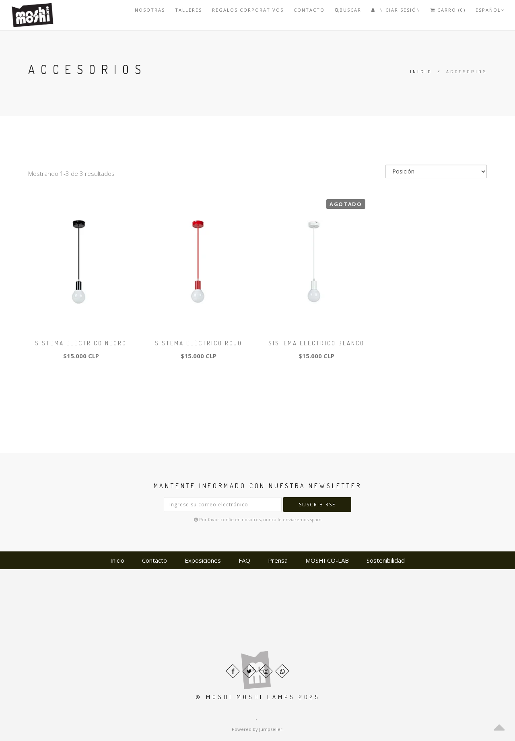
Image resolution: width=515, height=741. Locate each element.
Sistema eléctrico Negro (81, 343)
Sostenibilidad (386, 560)
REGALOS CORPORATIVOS (248, 10)
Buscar (348, 10)
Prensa (278, 560)
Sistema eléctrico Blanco (316, 343)
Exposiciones (203, 560)
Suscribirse (317, 504)
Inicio (421, 71)
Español (490, 10)
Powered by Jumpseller (257, 729)
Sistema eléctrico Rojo (198, 343)
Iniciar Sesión (395, 10)
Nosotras (150, 10)
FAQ (244, 560)
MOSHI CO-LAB (327, 560)
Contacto (309, 10)
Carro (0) (448, 10)
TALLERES (188, 10)
